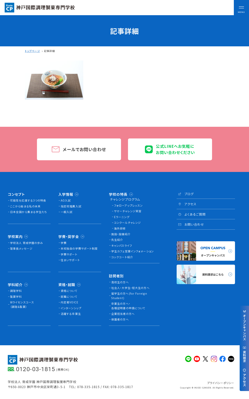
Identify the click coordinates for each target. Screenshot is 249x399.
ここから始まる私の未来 (25, 206)
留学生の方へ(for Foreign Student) (129, 296)
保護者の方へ (120, 319)
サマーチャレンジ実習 (127, 211)
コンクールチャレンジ (127, 223)
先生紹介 (117, 240)
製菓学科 (16, 297)
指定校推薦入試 (71, 206)
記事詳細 (49, 51)
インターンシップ (71, 308)
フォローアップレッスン (128, 205)
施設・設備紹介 (121, 234)
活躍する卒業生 (71, 314)
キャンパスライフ (121, 246)
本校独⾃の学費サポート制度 (79, 248)
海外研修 (120, 228)
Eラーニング (122, 217)
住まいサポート (70, 260)
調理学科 (16, 291)
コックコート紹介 (122, 257)
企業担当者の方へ (123, 314)
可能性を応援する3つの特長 (28, 200)
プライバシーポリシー (220, 383)
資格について (69, 291)
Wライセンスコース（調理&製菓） (22, 304)
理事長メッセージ (21, 248)
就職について (69, 297)
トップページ (32, 51)
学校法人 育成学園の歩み (26, 243)
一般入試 (66, 212)
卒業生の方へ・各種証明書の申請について (128, 306)
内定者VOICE (69, 302)
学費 (64, 243)
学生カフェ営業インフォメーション (132, 251)
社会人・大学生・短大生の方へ (130, 288)
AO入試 (66, 200)
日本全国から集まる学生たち (28, 212)
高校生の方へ (120, 282)
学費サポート (69, 254)
